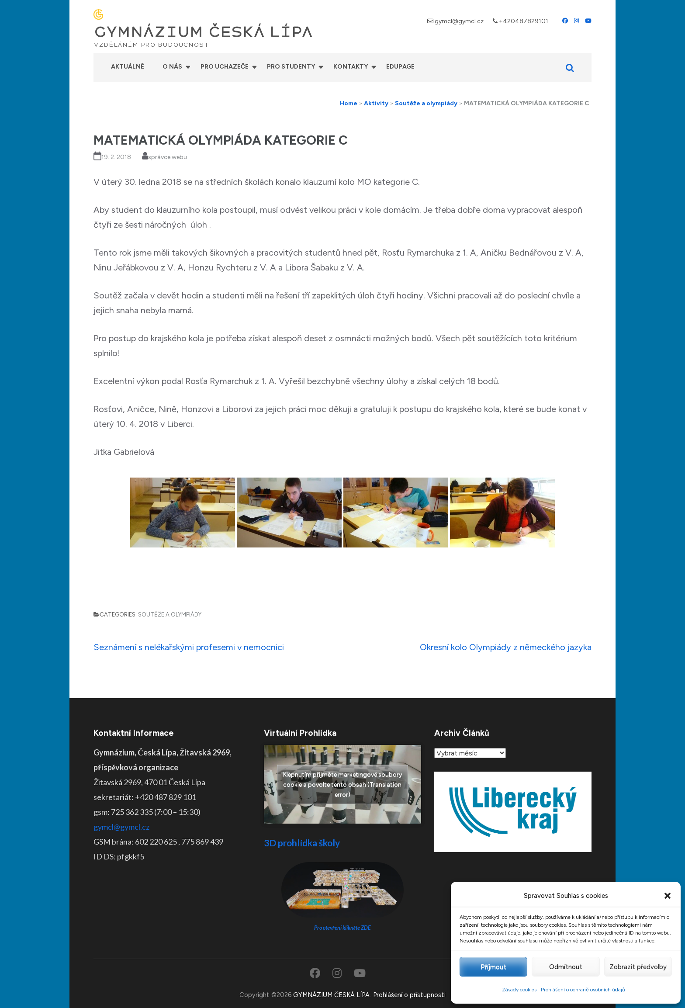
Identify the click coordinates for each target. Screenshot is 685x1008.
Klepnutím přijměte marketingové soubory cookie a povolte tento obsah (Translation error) (342, 784)
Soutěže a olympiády (169, 614)
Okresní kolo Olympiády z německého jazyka (506, 647)
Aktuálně (127, 66)
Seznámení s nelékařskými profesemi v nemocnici (188, 647)
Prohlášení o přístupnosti (409, 995)
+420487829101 (523, 21)
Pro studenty (291, 66)
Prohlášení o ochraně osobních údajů (583, 990)
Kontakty (350, 66)
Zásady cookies (519, 990)
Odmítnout (565, 967)
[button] (667, 895)
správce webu (167, 157)
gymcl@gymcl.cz (459, 21)
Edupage (400, 66)
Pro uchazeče (225, 66)
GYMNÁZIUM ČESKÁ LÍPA (203, 32)
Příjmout (493, 967)
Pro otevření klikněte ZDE (342, 928)
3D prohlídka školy (302, 842)
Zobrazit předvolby (638, 967)
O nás (172, 66)
